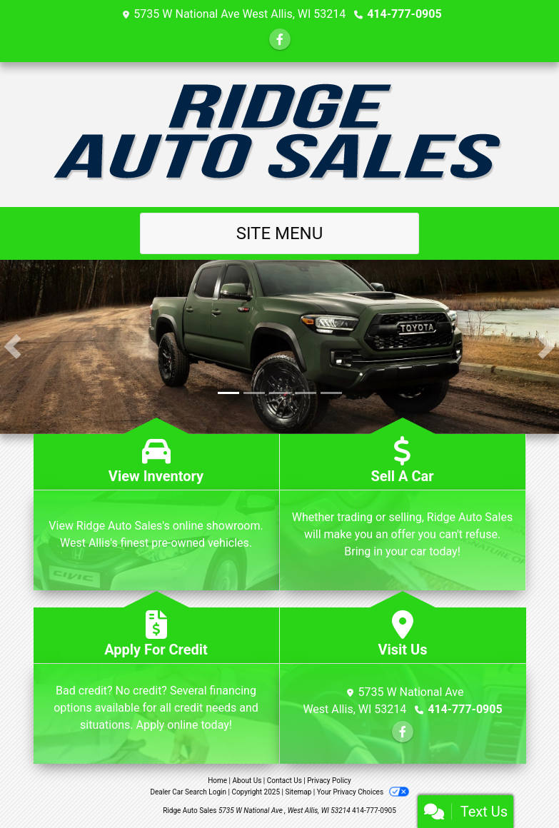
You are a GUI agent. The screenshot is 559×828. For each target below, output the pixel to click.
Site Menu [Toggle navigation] (279, 233)
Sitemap (298, 792)
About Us (247, 780)
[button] (12, 347)
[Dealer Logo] (279, 135)
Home (217, 780)
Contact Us (284, 780)
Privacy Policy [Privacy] (329, 780)
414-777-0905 (404, 14)
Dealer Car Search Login (188, 792)
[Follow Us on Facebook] (280, 40)
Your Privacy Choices (363, 792)
